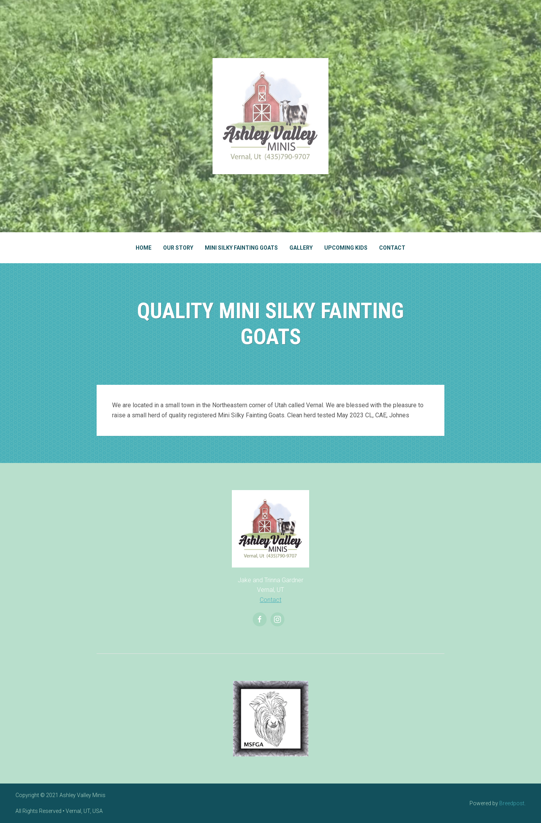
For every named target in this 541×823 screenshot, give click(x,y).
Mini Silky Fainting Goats (241, 248)
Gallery (301, 248)
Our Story (178, 248)
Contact (392, 248)
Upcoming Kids (345, 248)
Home (143, 248)
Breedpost (511, 803)
